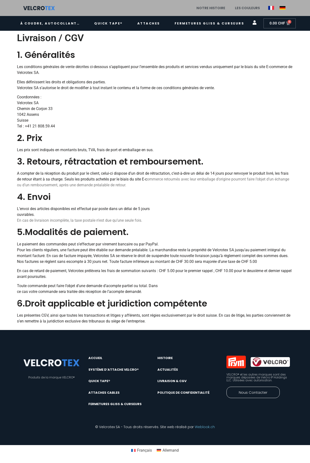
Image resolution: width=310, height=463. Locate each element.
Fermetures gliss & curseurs (209, 23)
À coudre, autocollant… (50, 23)
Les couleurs (247, 8)
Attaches (148, 23)
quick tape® (108, 23)
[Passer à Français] (141, 450)
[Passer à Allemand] (167, 450)
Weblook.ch (205, 426)
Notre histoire (210, 8)
